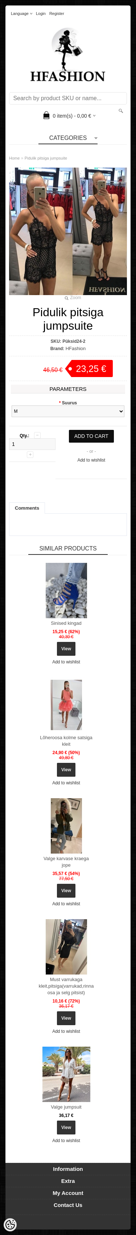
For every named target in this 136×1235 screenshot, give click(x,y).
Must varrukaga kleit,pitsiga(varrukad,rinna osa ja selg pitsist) (66, 986)
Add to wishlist (91, 460)
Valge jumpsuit (66, 1107)
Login (41, 13)
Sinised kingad (66, 623)
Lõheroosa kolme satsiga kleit (66, 741)
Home (14, 158)
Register (56, 13)
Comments (27, 508)
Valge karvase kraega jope (66, 862)
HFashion (76, 348)
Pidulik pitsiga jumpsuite (46, 158)
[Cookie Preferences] (10, 1224)
